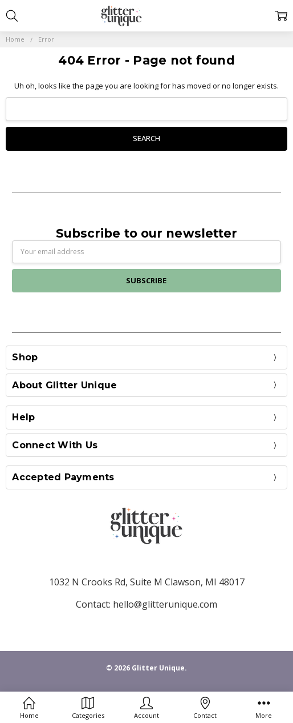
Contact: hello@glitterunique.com (146, 604)
